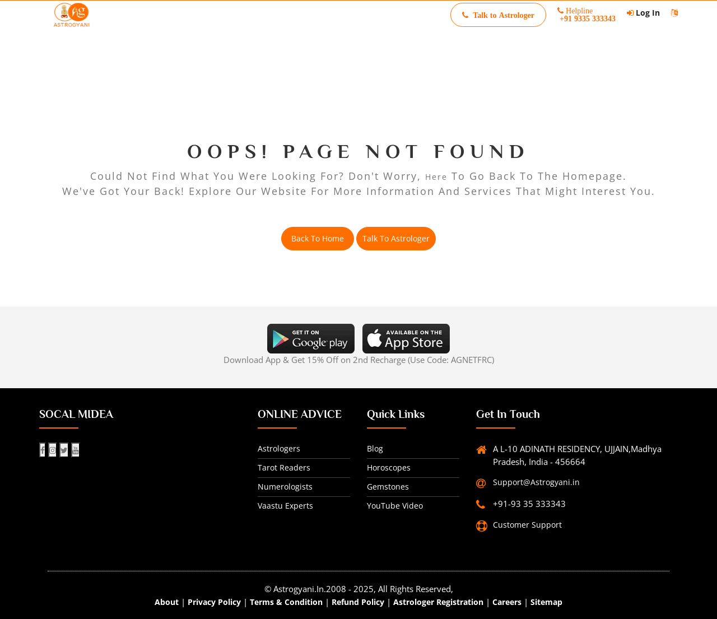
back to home (317, 238)
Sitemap (546, 602)
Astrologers (279, 448)
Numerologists (285, 486)
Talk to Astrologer (396, 238)
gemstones (388, 486)
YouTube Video (395, 505)
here (436, 176)
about (167, 602)
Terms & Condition (286, 602)
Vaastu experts (285, 505)
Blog (375, 448)
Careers (507, 602)
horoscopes (389, 467)
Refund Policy (358, 602)
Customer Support (527, 524)
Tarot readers (284, 467)
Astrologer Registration (438, 602)
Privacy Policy (214, 602)
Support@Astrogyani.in (536, 482)
